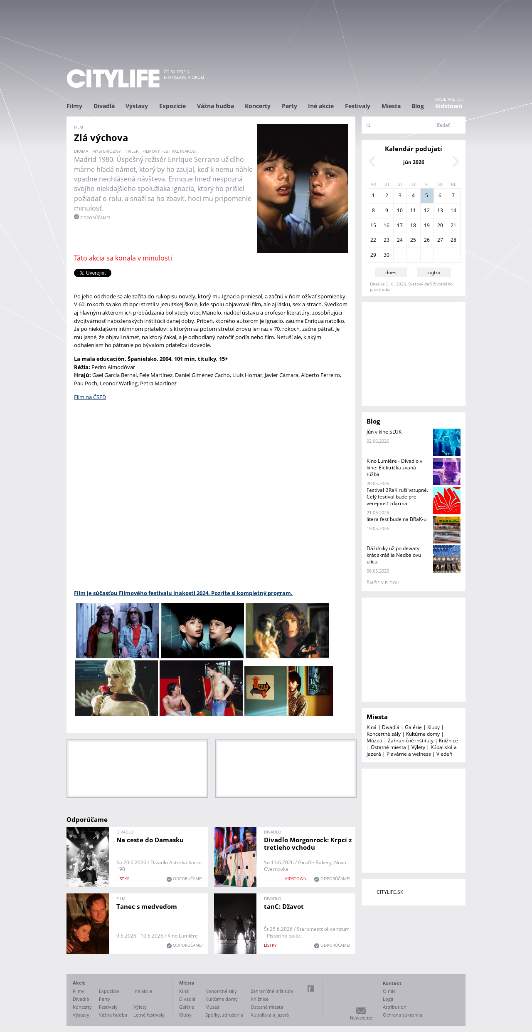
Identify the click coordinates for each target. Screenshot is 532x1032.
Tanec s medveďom (146, 906)
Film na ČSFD (90, 397)
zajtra (434, 272)
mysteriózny (106, 151)
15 (373, 225)
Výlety (418, 747)
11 (413, 210)
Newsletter (361, 1018)
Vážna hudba (215, 106)
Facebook (310, 988)
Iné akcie (321, 106)
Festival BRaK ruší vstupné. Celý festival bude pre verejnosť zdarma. (397, 496)
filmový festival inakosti (171, 151)
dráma (81, 151)
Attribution (394, 1007)
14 (453, 210)
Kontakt (392, 983)
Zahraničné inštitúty (410, 740)
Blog (417, 106)
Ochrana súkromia (402, 1015)
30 (386, 254)
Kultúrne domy (423, 733)
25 (413, 239)
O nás (389, 991)
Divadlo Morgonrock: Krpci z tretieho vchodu (308, 843)
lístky (122, 878)
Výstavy (137, 106)
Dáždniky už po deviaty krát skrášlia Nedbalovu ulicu (394, 555)
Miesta (391, 106)
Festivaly (357, 106)
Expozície (172, 106)
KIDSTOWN (296, 878)
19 (427, 225)
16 (386, 225)
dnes (391, 272)
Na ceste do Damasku (150, 840)
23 (386, 239)
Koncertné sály (384, 733)
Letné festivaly (149, 1015)
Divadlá (104, 106)
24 (400, 239)
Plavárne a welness (409, 753)
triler (131, 151)
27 (440, 239)
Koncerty (258, 106)
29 (373, 254)
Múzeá (374, 740)
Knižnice (448, 740)
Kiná (372, 727)
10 (400, 210)
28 (453, 239)
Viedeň (444, 753)
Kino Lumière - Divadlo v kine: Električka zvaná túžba (394, 467)
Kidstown (448, 106)
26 (427, 239)
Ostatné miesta (388, 747)
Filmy (74, 106)
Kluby (433, 727)
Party (289, 106)
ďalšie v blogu (383, 582)
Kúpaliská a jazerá (270, 1015)
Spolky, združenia (224, 1015)
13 (440, 210)
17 (400, 225)
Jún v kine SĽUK (384, 431)
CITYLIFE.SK (390, 892)
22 (373, 239)
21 (453, 225)
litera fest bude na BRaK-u (396, 519)
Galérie (413, 727)
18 (413, 225)
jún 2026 (413, 162)
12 (427, 210)
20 (440, 225)
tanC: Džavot (284, 906)
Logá (388, 999)
